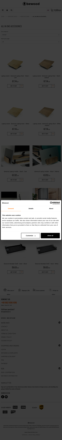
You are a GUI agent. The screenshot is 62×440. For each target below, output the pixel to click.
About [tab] (51, 208)
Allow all (50, 235)
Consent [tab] (11, 208)
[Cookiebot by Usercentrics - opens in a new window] (51, 203)
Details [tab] (31, 208)
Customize (30, 235)
